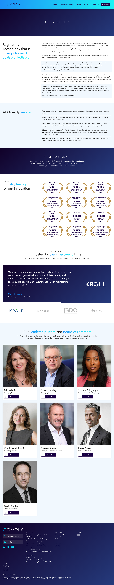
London (5, 568)
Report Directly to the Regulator (34, 543)
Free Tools (58, 543)
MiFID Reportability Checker (33, 549)
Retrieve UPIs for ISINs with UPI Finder (36, 545)
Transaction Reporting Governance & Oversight (38, 562)
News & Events (59, 537)
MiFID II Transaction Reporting (34, 558)
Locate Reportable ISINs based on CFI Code (37, 547)
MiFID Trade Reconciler (32, 537)
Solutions (56, 4)
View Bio (13, 397)
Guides (57, 539)
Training (79, 4)
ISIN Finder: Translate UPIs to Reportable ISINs (38, 551)
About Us (96, 4)
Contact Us (105, 4)
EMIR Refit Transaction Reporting (35, 560)
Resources (87, 4)
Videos (57, 541)
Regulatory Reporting (67, 4)
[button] (16, 311)
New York (5, 570)
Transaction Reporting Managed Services (37, 541)
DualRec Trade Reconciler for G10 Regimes (37, 539)
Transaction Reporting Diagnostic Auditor (37, 535)
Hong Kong (6, 566)
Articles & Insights (60, 535)
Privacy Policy (59, 547)
